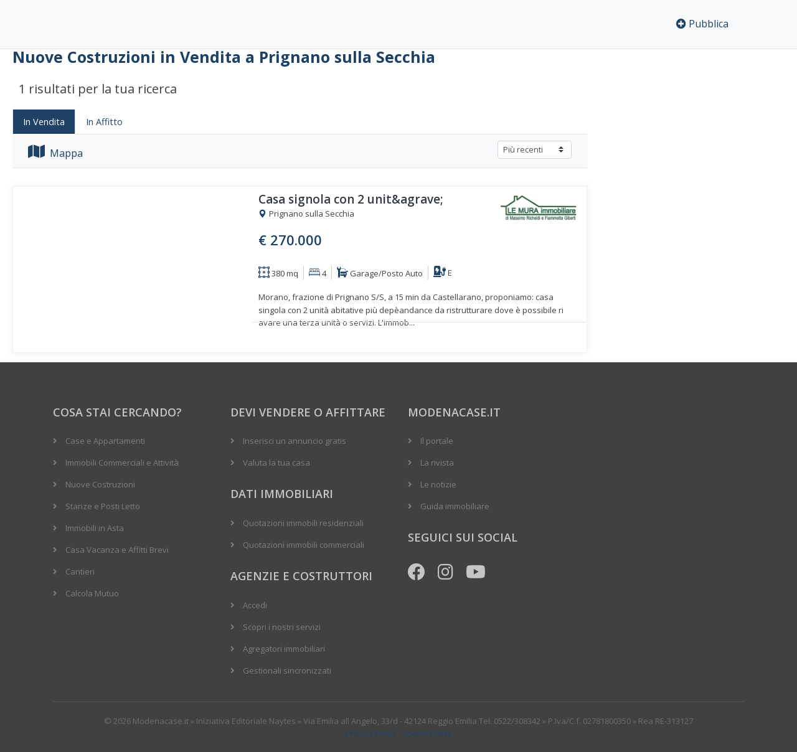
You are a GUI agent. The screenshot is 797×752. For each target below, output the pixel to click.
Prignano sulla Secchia (306, 214)
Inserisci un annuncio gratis (294, 440)
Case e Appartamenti (105, 440)
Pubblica (702, 24)
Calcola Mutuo (92, 593)
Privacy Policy (371, 733)
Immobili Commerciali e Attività (122, 462)
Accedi (255, 605)
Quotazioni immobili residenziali (303, 523)
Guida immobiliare (454, 506)
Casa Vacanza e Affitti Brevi (117, 549)
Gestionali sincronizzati (287, 670)
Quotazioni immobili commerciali (303, 544)
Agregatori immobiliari (284, 648)
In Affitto (104, 122)
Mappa (55, 153)
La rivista (437, 462)
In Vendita (44, 122)
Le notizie (438, 484)
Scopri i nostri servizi (282, 626)
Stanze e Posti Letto (102, 506)
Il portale (436, 440)
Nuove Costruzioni (100, 484)
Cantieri (80, 571)
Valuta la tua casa (276, 462)
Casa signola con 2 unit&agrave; (350, 199)
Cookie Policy (427, 733)
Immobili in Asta (94, 527)
